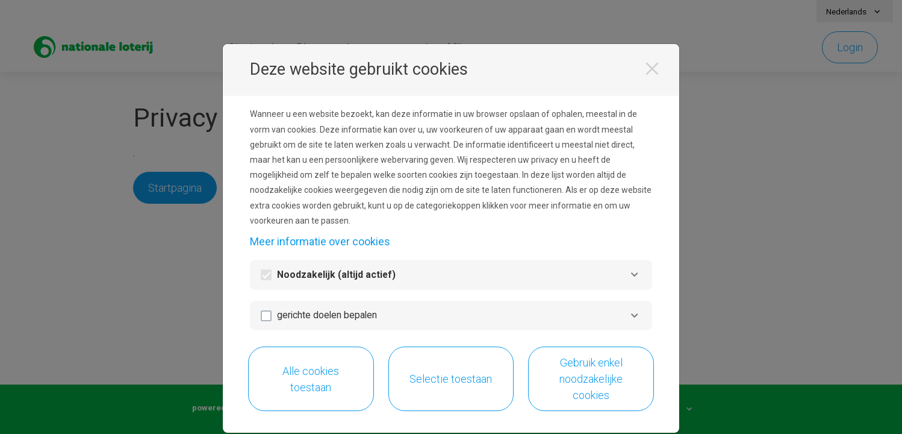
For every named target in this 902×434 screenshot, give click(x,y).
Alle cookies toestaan (310, 379)
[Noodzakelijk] (634, 274)
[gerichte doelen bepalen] (634, 315)
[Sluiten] (652, 68)
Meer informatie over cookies (320, 241)
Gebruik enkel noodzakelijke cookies (591, 378)
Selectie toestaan (450, 379)
